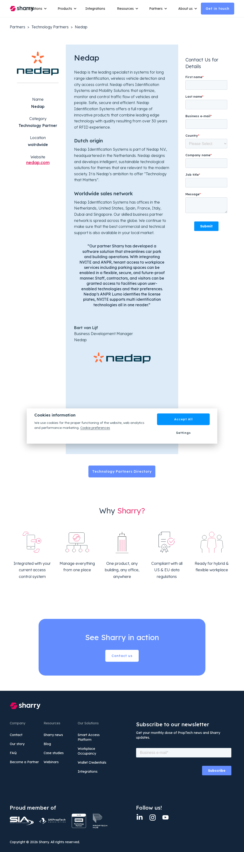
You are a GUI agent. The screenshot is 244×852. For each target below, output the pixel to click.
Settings (183, 433)
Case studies (54, 753)
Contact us (122, 656)
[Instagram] (152, 817)
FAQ (13, 753)
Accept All (183, 419)
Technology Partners (50, 27)
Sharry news (53, 735)
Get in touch (217, 8)
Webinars (51, 762)
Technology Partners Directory (122, 471)
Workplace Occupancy (87, 751)
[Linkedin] (139, 817)
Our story (17, 744)
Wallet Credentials (92, 762)
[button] (35, 8)
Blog (47, 744)
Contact (16, 735)
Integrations (95, 8)
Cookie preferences (95, 428)
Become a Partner (24, 762)
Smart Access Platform (89, 737)
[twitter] (165, 817)
